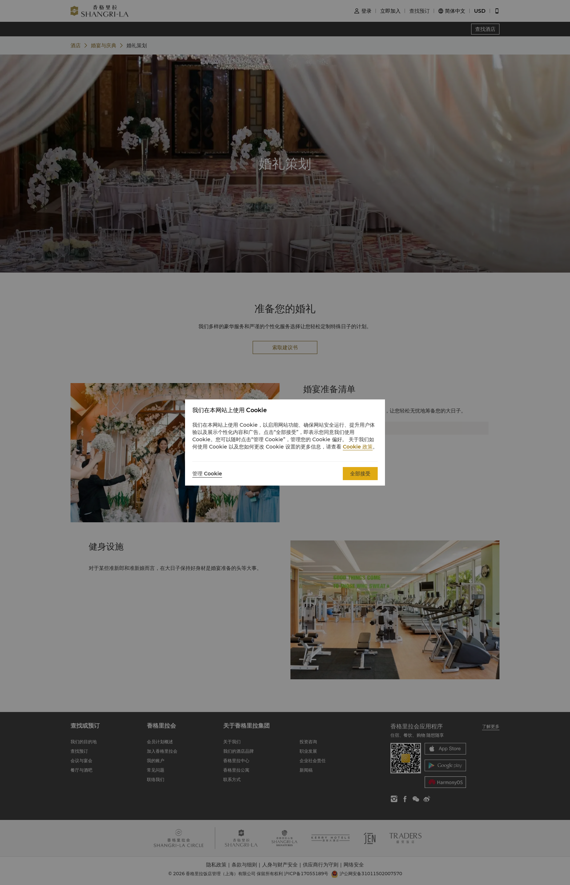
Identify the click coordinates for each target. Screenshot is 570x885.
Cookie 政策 (358, 446)
